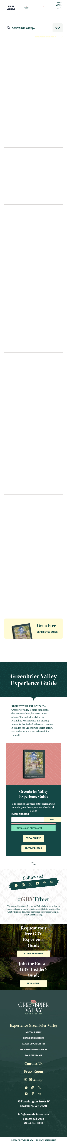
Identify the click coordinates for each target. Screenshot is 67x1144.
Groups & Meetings (16, 599)
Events (10, 488)
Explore (11, 51)
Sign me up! (33, 983)
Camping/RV (12, 198)
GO (57, 28)
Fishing (9, 253)
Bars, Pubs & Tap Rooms (20, 401)
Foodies (12, 86)
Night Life (11, 289)
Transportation (16, 455)
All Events (11, 509)
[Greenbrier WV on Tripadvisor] (51, 882)
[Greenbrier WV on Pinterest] (44, 882)
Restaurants (13, 379)
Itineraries (15, 129)
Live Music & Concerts (20, 552)
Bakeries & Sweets (16, 393)
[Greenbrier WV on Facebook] (16, 885)
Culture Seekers (18, 72)
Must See (10, 281)
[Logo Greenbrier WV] (26, 7)
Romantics (15, 115)
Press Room (33, 1071)
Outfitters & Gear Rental (22, 310)
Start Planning (33, 953)
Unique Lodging (16, 191)
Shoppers (13, 122)
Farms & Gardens (16, 245)
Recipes (9, 415)
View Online (33, 838)
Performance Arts (17, 317)
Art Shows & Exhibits (19, 524)
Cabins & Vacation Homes (22, 184)
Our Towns (12, 296)
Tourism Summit (33, 1055)
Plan (8, 427)
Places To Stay (18, 141)
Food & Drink (13, 538)
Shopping (11, 332)
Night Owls (15, 108)
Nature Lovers (17, 101)
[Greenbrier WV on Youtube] (37, 883)
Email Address (20, 814)
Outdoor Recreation (19, 303)
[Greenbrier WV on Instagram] (23, 885)
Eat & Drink (16, 358)
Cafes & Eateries (15, 386)
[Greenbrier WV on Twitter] (30, 884)
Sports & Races (14, 574)
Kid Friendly (13, 545)
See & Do (13, 210)
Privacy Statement (46, 1140)
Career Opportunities (33, 1044)
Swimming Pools (16, 346)
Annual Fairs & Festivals (21, 516)
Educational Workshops (22, 531)
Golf (7, 267)
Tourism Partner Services (33, 1050)
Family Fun (14, 79)
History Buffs (17, 93)
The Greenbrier (45, 36)
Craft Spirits (13, 231)
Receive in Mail (34, 848)
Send (52, 819)
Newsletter (11, 586)
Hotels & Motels (16, 169)
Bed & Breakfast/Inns (19, 177)
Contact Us (12, 476)
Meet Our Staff (33, 1032)
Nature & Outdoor (17, 560)
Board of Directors (33, 1038)
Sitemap (33, 1079)
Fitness (9, 260)
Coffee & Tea (13, 408)
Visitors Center (15, 448)
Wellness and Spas (17, 339)
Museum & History (17, 274)
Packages (10, 462)
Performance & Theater (21, 567)
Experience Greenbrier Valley (34, 1025)
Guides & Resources (16, 593)
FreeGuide (11, 8)
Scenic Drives (13, 325)
